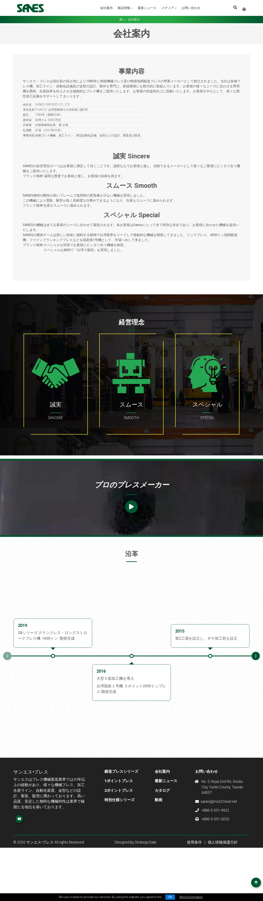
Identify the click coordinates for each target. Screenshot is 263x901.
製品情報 (124, 8)
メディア (167, 8)
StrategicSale (145, 888)
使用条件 (194, 888)
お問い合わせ (190, 8)
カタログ (162, 836)
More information (191, 897)
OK (170, 897)
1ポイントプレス (118, 827)
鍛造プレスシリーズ (121, 817)
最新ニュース (147, 8)
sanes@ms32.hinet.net (216, 847)
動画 (158, 845)
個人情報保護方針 (223, 888)
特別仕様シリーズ (119, 845)
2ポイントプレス (118, 836)
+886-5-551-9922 (212, 856)
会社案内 (106, 8)
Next (256, 702)
